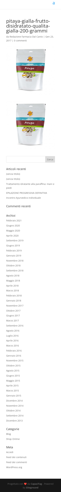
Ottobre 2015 (13, 365)
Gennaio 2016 (13, 355)
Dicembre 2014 (14, 400)
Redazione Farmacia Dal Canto (26, 36)
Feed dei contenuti (16, 457)
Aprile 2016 (12, 340)
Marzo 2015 (12, 390)
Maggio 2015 (13, 380)
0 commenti (20, 40)
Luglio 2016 (12, 335)
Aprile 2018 (12, 285)
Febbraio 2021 (14, 220)
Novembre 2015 (14, 360)
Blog (8, 433)
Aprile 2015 (12, 385)
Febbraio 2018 (14, 295)
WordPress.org (14, 467)
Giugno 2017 (13, 315)
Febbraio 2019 (14, 250)
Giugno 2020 (13, 225)
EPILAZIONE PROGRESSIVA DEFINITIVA (26, 192)
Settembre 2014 (14, 415)
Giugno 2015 (13, 375)
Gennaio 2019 (13, 255)
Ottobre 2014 (13, 410)
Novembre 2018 (14, 260)
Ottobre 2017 (13, 310)
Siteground (32, 487)
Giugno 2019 (13, 245)
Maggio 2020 (13, 230)
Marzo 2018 (12, 290)
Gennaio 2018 (13, 300)
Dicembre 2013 (14, 420)
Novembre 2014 (14, 405)
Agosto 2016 (12, 330)
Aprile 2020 (12, 235)
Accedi (9, 452)
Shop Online (13, 439)
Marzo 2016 (12, 345)
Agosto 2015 (12, 370)
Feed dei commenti (16, 462)
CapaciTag (36, 483)
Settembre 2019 (14, 240)
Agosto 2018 (12, 275)
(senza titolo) (13, 173)
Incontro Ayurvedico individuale (23, 197)
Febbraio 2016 (14, 350)
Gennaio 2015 (13, 395)
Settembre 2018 (14, 270)
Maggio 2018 (13, 280)
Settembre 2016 (14, 325)
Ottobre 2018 (13, 265)
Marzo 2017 (12, 320)
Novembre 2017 (14, 305)
